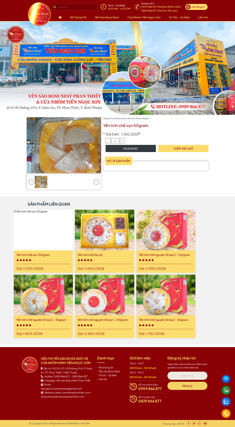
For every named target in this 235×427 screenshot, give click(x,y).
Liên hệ (203, 17)
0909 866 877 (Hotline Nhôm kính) (161, 6)
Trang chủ (107, 118)
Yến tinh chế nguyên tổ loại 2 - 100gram (57, 255)
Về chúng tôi (78, 17)
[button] (96, 182)
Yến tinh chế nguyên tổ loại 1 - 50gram (56, 320)
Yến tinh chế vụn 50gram (138, 118)
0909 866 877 (150, 388)
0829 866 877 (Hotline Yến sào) (159, 10)
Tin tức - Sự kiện (179, 17)
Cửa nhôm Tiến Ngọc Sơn (144, 17)
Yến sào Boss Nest (107, 17)
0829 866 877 (150, 401)
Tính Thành (85, 423)
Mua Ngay (130, 148)
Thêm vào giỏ (183, 148)
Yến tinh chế (119, 118)
